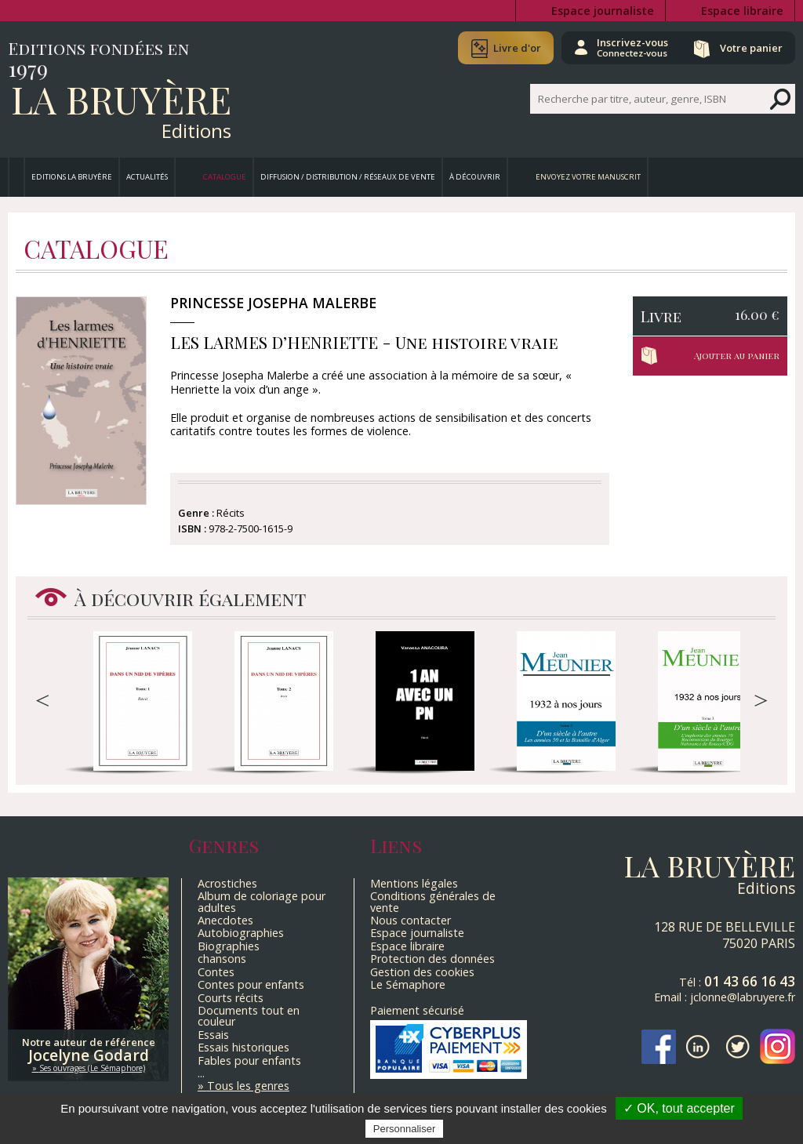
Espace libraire (742, 10)
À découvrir (474, 177)
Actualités (147, 177)
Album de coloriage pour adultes (261, 901)
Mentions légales (414, 883)
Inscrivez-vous (631, 47)
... (201, 1073)
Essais (213, 1034)
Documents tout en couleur (249, 1016)
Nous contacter (410, 920)
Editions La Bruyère (71, 177)
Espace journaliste (602, 10)
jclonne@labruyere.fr (742, 997)
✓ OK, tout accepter (679, 1108)
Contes (216, 971)
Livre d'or (515, 48)
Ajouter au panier (736, 355)
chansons (222, 958)
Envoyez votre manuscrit (588, 177)
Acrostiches (227, 883)
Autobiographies (241, 932)
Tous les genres (248, 1085)
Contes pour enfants (251, 984)
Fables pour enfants (249, 1060)
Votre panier (750, 48)
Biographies (229, 946)
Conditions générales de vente (433, 901)
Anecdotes (225, 920)
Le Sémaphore (407, 984)
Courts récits (230, 997)
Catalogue (224, 177)
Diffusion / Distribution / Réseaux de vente (347, 177)
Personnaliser (404, 1129)
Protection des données (432, 958)
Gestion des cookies (422, 971)
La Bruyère (121, 99)
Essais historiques (243, 1047)
